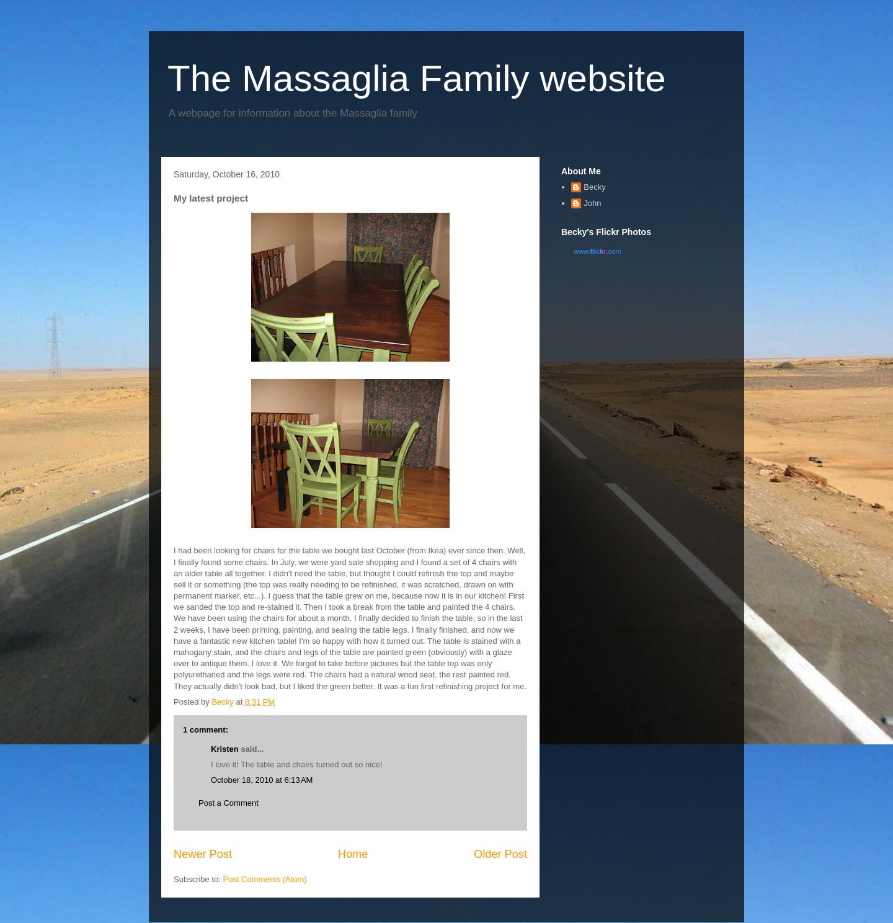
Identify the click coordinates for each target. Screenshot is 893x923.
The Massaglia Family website (416, 78)
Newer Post (203, 854)
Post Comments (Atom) (265, 879)
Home (353, 854)
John (592, 203)
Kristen (225, 749)
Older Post (500, 854)
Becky (594, 187)
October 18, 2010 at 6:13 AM (262, 780)
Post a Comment (228, 803)
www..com (597, 251)
